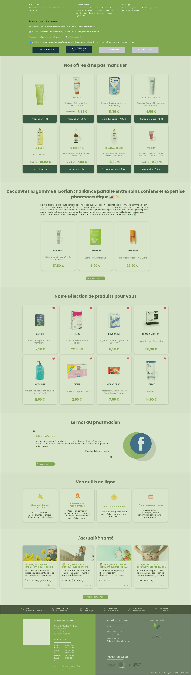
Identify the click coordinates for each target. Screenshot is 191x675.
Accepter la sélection (79, 49)
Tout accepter (46, 49)
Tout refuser (112, 49)
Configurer (145, 49)
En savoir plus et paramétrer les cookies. (43, 21)
